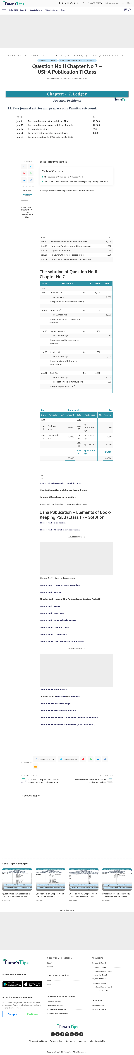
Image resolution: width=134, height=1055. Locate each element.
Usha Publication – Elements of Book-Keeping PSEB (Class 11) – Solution (77, 181)
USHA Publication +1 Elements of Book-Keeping (78, 60)
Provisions (61, 696)
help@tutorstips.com (114, 3)
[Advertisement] (67, 31)
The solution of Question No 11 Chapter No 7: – (65, 177)
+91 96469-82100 (93, 3)
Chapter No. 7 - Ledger (47, 60)
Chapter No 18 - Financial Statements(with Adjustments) (26, 885)
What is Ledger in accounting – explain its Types (62, 483)
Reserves (76, 696)
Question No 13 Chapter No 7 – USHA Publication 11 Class (27, 212)
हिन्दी (129, 3)
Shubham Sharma (55, 78)
